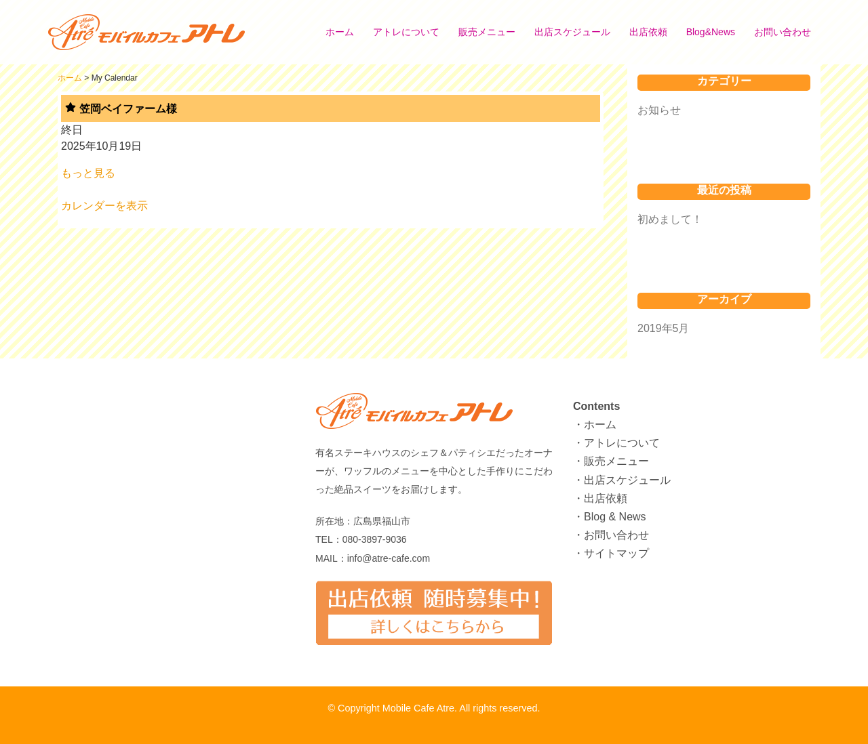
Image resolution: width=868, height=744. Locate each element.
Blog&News (710, 31)
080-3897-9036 (374, 539)
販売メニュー (486, 31)
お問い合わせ (782, 31)
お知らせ (659, 110)
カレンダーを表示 (104, 205)
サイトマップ (616, 553)
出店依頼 (648, 31)
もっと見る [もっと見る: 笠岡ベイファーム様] (88, 173)
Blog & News (615, 516)
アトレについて (406, 31)
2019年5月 (663, 328)
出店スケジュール (572, 31)
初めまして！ (670, 219)
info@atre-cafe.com (388, 558)
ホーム (340, 31)
